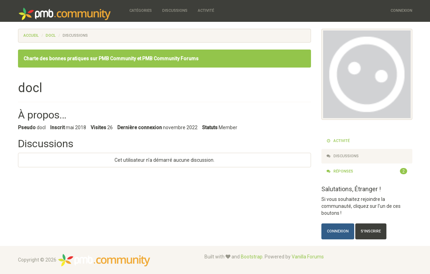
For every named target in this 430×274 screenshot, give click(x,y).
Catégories (140, 10)
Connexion (401, 10)
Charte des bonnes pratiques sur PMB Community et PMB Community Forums (111, 58)
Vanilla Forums (308, 256)
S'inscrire (371, 231)
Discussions (174, 10)
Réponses (367, 171)
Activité (206, 10)
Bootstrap (252, 256)
